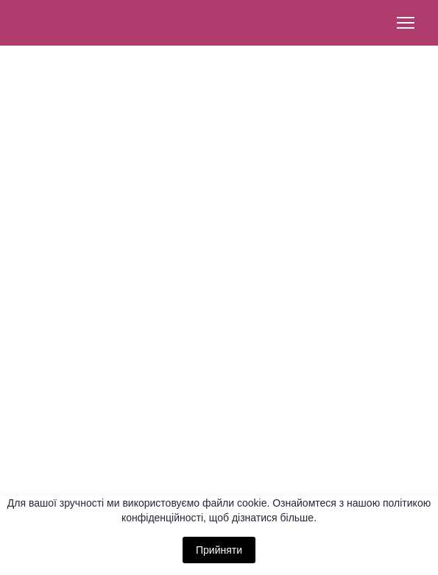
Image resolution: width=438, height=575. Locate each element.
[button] (219, 447)
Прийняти (219, 550)
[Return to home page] (67, 23)
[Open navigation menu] (405, 23)
